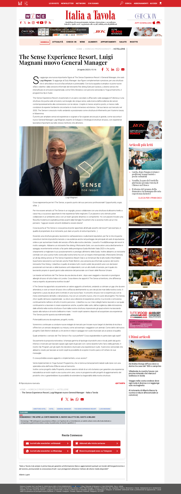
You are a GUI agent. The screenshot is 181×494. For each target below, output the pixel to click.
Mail (73, 486)
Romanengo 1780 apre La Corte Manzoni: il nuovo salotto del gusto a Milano (57, 417)
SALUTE (123, 42)
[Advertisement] (145, 84)
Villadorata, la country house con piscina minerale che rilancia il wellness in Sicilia (143, 373)
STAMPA (120, 383)
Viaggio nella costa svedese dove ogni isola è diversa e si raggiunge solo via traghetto (144, 383)
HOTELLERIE (119, 49)
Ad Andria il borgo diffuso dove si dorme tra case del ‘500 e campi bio (145, 365)
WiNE (82, 42)
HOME (79, 49)
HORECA (45, 42)
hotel (51, 409)
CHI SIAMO (93, 3)
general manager (64, 409)
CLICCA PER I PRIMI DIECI (150, 198)
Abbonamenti (141, 3)
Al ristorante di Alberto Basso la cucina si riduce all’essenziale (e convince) (143, 392)
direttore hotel (39, 409)
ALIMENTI (92, 42)
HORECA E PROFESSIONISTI (98, 49)
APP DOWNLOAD (143, 23)
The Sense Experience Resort (85, 409)
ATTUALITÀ (57, 42)
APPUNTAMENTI (108, 42)
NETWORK (81, 3)
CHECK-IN (71, 42)
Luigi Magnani (104, 409)
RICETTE (134, 42)
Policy (79, 486)
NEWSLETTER (67, 3)
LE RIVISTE (54, 3)
